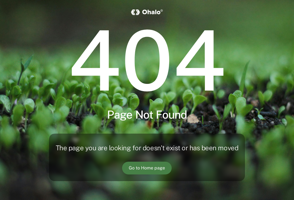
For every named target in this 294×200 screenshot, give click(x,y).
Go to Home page (147, 168)
